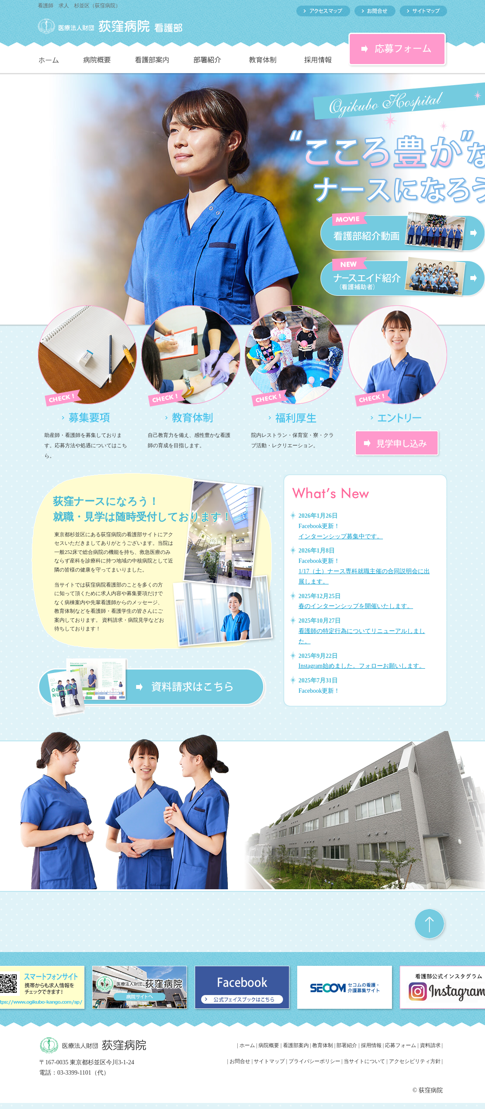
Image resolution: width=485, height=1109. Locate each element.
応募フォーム (400, 1045)
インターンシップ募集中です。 (340, 536)
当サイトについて (364, 1061)
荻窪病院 (431, 1090)
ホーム (247, 1045)
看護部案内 (296, 1045)
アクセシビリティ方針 (415, 1061)
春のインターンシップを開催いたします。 (355, 606)
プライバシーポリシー (314, 1061)
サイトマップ (269, 1061)
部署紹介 (346, 1045)
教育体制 (322, 1045)
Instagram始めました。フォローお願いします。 (361, 666)
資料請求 (430, 1045)
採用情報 (371, 1045)
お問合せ (240, 1061)
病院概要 (268, 1045)
